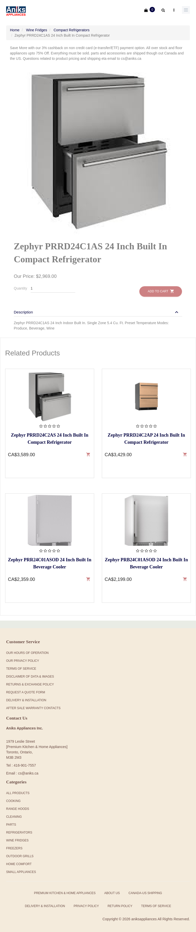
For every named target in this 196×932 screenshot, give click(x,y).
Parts (11, 823)
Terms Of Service (21, 667)
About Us (112, 892)
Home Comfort (19, 863)
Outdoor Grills (19, 855)
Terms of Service (156, 905)
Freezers (14, 847)
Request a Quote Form (25, 691)
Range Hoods (17, 807)
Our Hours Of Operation (27, 652)
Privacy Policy (86, 905)
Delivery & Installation (26, 699)
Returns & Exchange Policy (30, 683)
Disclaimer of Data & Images (30, 675)
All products (18, 792)
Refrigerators (19, 831)
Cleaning (14, 815)
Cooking (13, 799)
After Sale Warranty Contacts (33, 707)
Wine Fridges (36, 29)
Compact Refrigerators (72, 29)
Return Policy (119, 905)
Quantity (20, 287)
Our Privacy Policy (22, 660)
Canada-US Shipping (145, 892)
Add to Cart (160, 290)
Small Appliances (21, 870)
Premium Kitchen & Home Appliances (64, 892)
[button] (97, 311)
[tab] (98, 308)
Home (14, 29)
